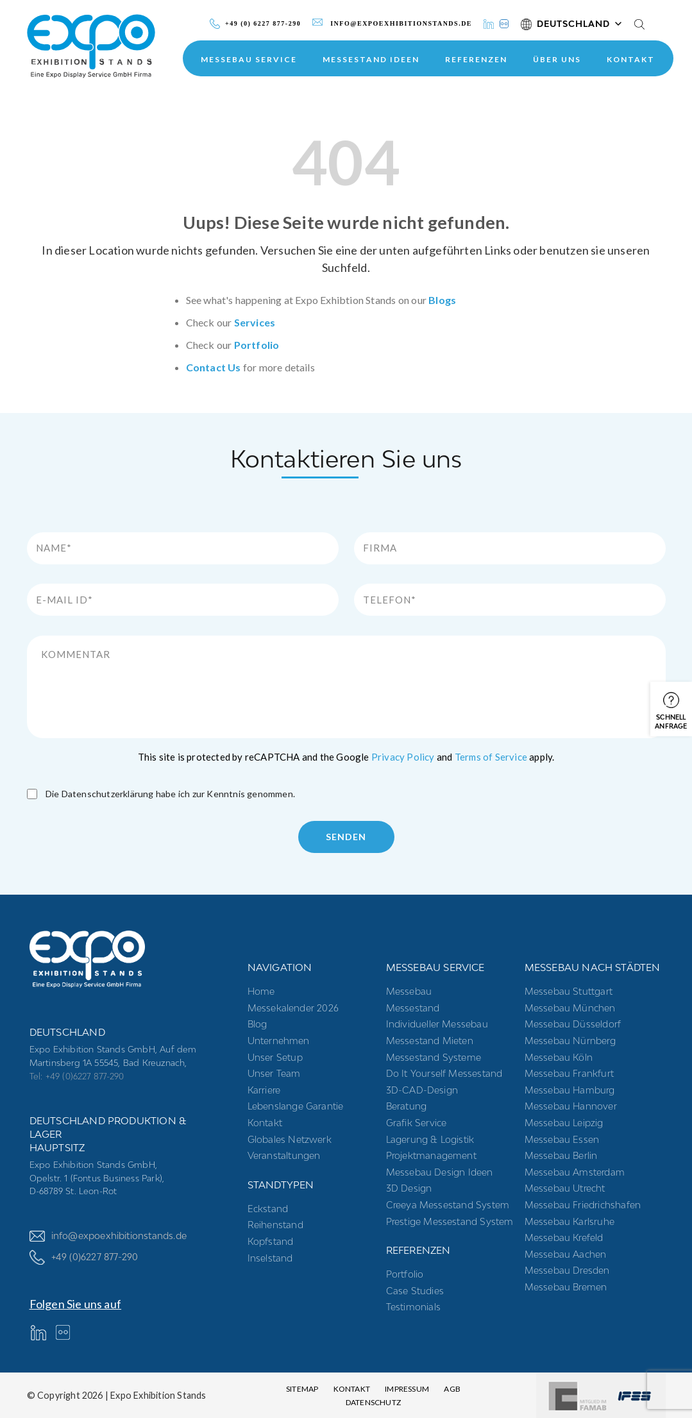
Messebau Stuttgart (569, 991)
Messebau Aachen (566, 1254)
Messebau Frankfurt (569, 1073)
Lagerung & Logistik (430, 1139)
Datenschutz (373, 1402)
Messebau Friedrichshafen (583, 1204)
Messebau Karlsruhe (570, 1221)
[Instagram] (504, 24)
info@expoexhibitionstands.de (108, 1235)
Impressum (407, 1389)
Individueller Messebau (437, 1023)
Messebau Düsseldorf (573, 1023)
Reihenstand (275, 1224)
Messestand (413, 1007)
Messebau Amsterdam (575, 1172)
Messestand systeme (434, 1057)
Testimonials (413, 1306)
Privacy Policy (403, 757)
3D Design (409, 1188)
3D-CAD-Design (422, 1090)
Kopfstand (271, 1241)
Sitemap (302, 1389)
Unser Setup (275, 1057)
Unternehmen (279, 1040)
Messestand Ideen (371, 59)
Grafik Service (416, 1122)
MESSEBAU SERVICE (249, 59)
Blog (257, 1023)
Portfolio (257, 345)
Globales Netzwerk (290, 1139)
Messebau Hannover (571, 1106)
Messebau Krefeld (564, 1237)
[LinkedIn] (489, 24)
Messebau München (570, 1007)
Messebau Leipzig (564, 1122)
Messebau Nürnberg (570, 1040)
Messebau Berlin (561, 1155)
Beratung (406, 1106)
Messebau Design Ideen (439, 1172)
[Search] (639, 24)
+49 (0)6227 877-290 (84, 1257)
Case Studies (415, 1290)
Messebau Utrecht (565, 1188)
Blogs (442, 300)
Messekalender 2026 (293, 1007)
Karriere (264, 1090)
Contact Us (213, 367)
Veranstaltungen (284, 1155)
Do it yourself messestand (444, 1073)
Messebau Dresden (567, 1270)
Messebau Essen (562, 1139)
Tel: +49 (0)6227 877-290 (77, 1076)
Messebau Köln (559, 1057)
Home (261, 991)
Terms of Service (491, 757)
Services (255, 322)
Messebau (409, 991)
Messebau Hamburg (570, 1090)
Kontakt (631, 59)
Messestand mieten (429, 1040)
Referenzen (476, 59)
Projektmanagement (431, 1155)
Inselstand (270, 1258)
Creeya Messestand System (448, 1204)
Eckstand (268, 1208)
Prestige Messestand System (450, 1221)
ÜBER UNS (557, 59)
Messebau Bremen (566, 1286)
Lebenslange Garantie (296, 1106)
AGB (452, 1389)
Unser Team (274, 1073)
